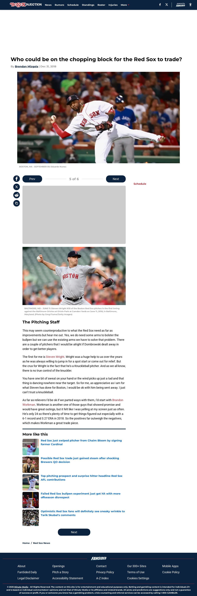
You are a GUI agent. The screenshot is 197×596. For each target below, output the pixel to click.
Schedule (73, 4)
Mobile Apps (170, 566)
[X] (166, 4)
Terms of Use (136, 572)
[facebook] (160, 4)
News (48, 4)
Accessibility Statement (67, 578)
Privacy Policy (105, 572)
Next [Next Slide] (116, 179)
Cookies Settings (138, 578)
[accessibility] (190, 4)
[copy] (16, 203)
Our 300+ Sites (136, 566)
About (21, 566)
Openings (58, 566)
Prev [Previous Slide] (32, 179)
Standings (88, 4)
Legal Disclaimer (28, 578)
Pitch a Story (60, 572)
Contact (101, 566)
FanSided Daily (27, 572)
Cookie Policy (171, 572)
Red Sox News (41, 543)
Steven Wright (55, 356)
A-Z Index (102, 578)
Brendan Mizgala (26, 66)
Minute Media (21, 587)
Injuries (113, 4)
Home (26, 543)
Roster (101, 4)
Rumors (59, 4)
